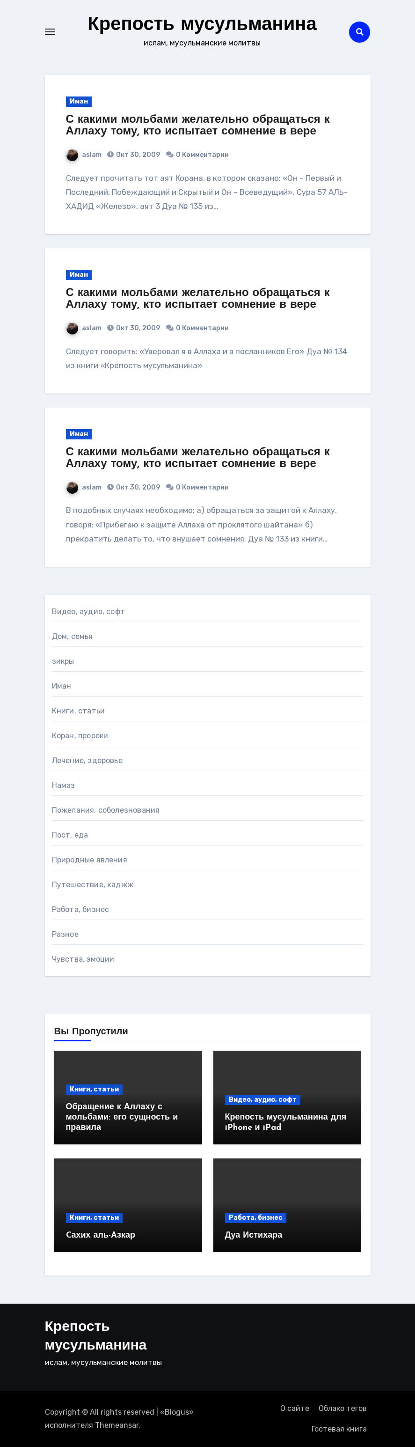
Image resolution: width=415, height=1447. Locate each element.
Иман (79, 101)
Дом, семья (72, 636)
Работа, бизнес (80, 909)
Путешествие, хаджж (93, 884)
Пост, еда (70, 835)
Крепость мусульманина (201, 25)
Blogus (177, 1412)
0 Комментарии (202, 155)
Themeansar (116, 1425)
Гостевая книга (339, 1429)
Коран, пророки (80, 735)
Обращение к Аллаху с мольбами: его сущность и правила (122, 1117)
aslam (84, 155)
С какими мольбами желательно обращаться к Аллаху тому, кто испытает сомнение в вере (198, 125)
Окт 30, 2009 (137, 155)
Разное (65, 934)
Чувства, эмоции (83, 959)
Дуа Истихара (254, 1235)
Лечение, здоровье (87, 760)
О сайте (294, 1408)
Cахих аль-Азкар (101, 1235)
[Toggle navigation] (50, 32)
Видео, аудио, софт (88, 611)
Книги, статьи (78, 710)
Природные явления (89, 859)
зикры (63, 661)
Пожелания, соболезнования (106, 810)
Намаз (63, 785)
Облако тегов (343, 1408)
